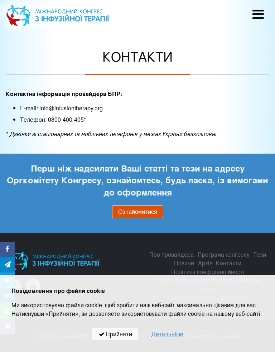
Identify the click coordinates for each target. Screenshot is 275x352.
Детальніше (167, 334)
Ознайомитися (137, 211)
